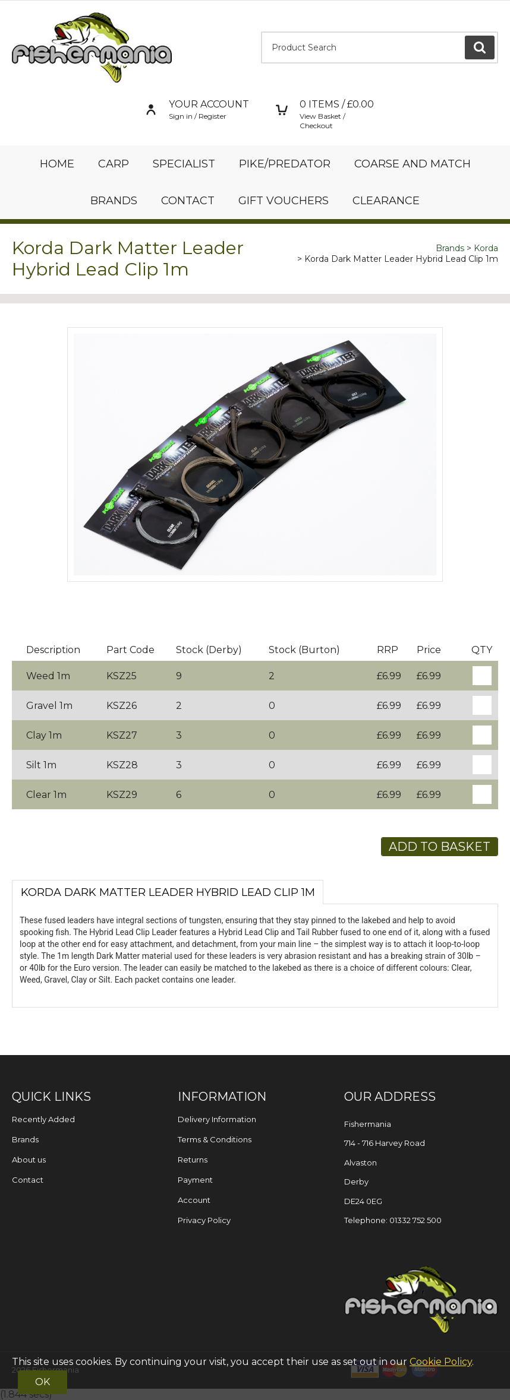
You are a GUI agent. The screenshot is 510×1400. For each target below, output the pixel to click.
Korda (486, 248)
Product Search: (261, 31)
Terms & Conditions (214, 1139)
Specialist (184, 163)
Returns (192, 1159)
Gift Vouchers (283, 200)
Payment (195, 1179)
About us (29, 1159)
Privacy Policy (204, 1220)
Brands (113, 200)
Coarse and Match (412, 163)
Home (57, 163)
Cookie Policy (441, 1361)
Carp (113, 163)
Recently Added (43, 1119)
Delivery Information (217, 1119)
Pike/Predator (284, 163)
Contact (188, 200)
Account (194, 1200)
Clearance (386, 200)
